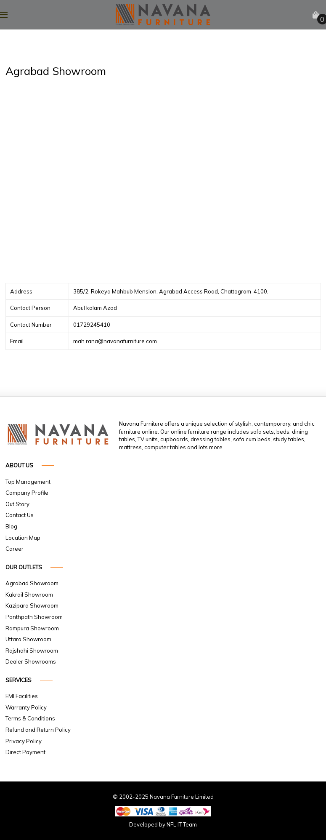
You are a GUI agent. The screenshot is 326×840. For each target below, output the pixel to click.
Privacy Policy (23, 741)
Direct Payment (25, 752)
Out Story (17, 504)
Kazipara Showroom (31, 605)
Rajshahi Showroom (31, 650)
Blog (11, 526)
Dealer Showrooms (30, 661)
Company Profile (26, 492)
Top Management (27, 481)
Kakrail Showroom (29, 594)
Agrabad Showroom (31, 583)
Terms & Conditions (30, 718)
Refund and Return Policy (38, 729)
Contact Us (19, 515)
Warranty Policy (26, 707)
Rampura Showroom (32, 628)
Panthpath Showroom (34, 616)
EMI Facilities (21, 696)
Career (14, 548)
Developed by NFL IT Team (163, 824)
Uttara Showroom (28, 639)
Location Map (22, 537)
